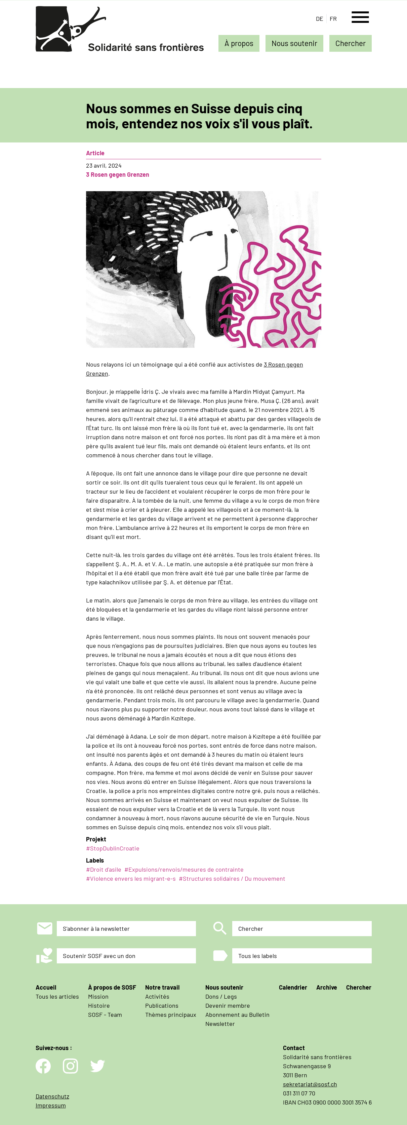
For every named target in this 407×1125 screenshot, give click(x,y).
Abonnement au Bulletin (237, 1014)
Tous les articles (57, 996)
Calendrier (293, 987)
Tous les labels (257, 955)
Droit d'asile (105, 869)
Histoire (99, 1005)
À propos (239, 43)
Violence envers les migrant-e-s (133, 878)
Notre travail (162, 987)
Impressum (51, 1105)
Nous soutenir (294, 43)
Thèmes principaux (170, 1014)
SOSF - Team (105, 1014)
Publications (161, 1005)
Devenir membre (227, 1005)
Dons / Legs (221, 996)
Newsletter (220, 1023)
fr (333, 18)
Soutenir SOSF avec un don (99, 955)
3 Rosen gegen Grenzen (117, 174)
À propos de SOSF (112, 987)
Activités (157, 996)
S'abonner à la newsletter (96, 928)
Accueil (46, 987)
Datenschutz (52, 1096)
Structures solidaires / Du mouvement (234, 878)
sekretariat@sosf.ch (310, 1084)
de (319, 18)
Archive (326, 987)
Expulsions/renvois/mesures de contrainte (186, 869)
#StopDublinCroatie (112, 848)
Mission (98, 996)
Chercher (350, 43)
